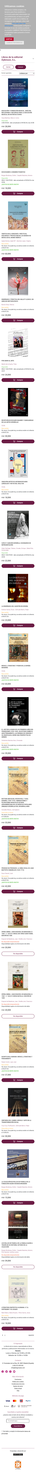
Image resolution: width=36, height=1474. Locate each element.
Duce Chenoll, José (7, 873)
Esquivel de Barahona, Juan (10, 939)
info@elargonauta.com (18, 1368)
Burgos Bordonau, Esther (9, 175)
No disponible (18, 954)
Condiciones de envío (18, 1384)
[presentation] (16, 1439)
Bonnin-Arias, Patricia (8, 304)
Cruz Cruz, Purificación (8, 1125)
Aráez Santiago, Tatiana (9, 548)
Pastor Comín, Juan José (9, 1062)
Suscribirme (18, 1426)
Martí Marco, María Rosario (10, 1313)
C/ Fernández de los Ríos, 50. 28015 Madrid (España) (18, 1363)
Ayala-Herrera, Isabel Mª (9, 241)
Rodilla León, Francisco (25, 939)
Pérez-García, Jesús (24, 1313)
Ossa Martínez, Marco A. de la (10, 118)
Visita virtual (18, 1388)
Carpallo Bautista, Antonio (24, 175)
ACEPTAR (9, 39)
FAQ (18, 1391)
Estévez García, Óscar (8, 609)
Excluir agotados (7, 73)
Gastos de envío (18, 1386)
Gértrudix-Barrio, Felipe (22, 609)
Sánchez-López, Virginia (24, 241)
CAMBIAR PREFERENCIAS (14, 42)
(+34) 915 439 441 (18, 1365)
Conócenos (18, 1379)
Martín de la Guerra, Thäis (9, 364)
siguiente (31, 1335)
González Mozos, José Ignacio (10, 810)
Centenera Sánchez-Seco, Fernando (12, 740)
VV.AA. (3, 425)
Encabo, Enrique (21, 548)
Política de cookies (18, 1381)
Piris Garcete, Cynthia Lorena (10, 1252)
